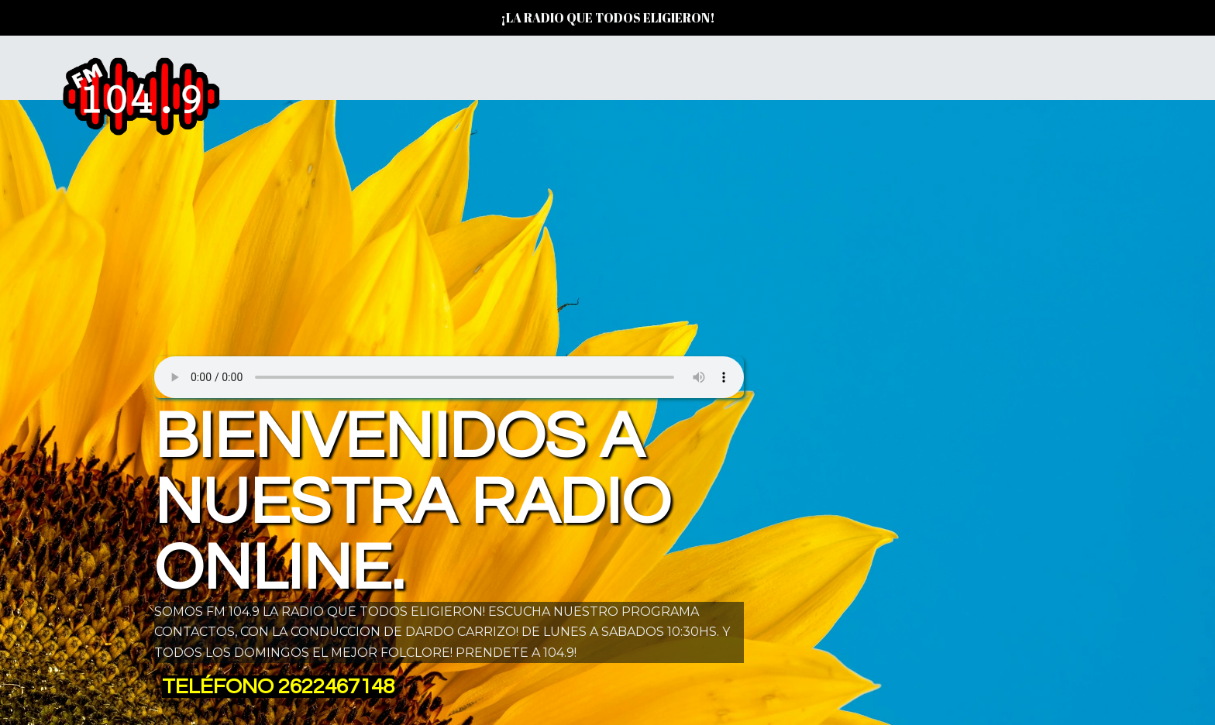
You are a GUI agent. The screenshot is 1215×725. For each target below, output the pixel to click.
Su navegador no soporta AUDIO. (449, 373)
